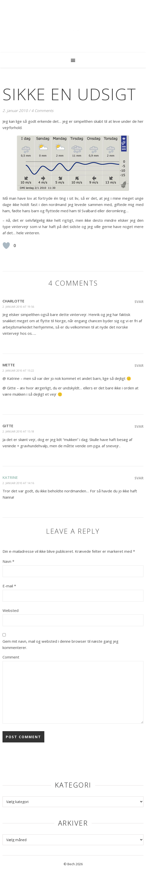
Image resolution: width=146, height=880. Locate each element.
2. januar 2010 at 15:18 (18, 431)
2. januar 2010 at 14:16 (18, 483)
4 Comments (42, 110)
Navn (8, 561)
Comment (11, 656)
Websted (11, 610)
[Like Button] (6, 245)
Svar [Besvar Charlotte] (138, 301)
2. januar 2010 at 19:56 (18, 306)
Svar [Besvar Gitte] (138, 426)
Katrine (10, 477)
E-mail (9, 585)
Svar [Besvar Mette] (138, 365)
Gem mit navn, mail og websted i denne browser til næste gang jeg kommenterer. (60, 644)
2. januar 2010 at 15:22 (18, 370)
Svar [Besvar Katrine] (138, 478)
